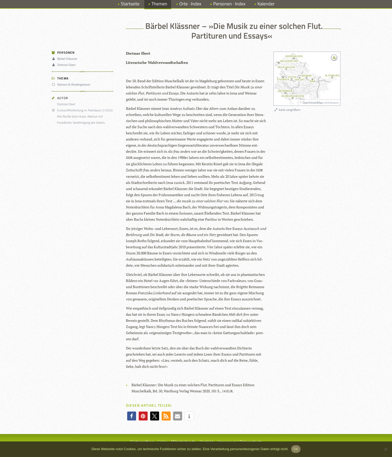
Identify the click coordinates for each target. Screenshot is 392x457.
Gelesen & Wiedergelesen (71, 84)
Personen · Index (229, 3)
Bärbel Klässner (65, 58)
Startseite (130, 3)
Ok (296, 449)
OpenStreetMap (313, 102)
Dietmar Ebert (64, 64)
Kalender (266, 3)
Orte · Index (190, 3)
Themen (159, 3)
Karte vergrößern (287, 109)
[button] (131, 416)
